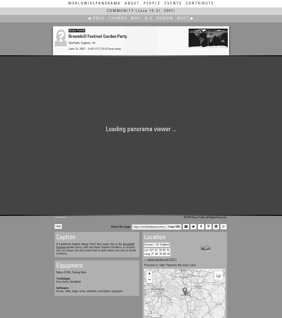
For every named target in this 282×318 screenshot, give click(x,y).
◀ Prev (96, 18)
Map (136, 18)
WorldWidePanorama (94, 3)
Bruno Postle (77, 30)
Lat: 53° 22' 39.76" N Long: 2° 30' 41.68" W (157, 252)
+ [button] (149, 274)
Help (58, 226)
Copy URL (174, 226)
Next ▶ (185, 18)
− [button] (149, 280)
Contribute (200, 3)
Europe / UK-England (156, 244)
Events (173, 3)
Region (165, 18)
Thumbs (117, 18)
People (152, 3)
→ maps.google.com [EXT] (160, 259)
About (132, 3)
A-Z (149, 18)
